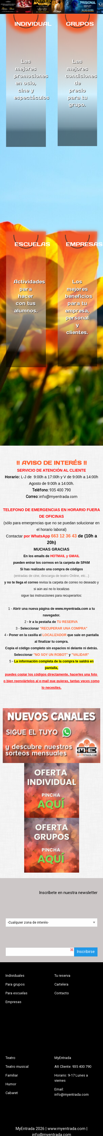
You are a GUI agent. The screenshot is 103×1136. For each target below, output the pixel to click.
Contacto (61, 993)
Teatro (10, 1058)
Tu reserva (62, 975)
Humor (10, 1084)
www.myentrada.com (71, 609)
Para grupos (15, 984)
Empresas (13, 1002)
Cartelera (61, 984)
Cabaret (11, 1093)
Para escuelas (16, 993)
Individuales (14, 975)
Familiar (11, 1075)
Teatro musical (17, 1066)
